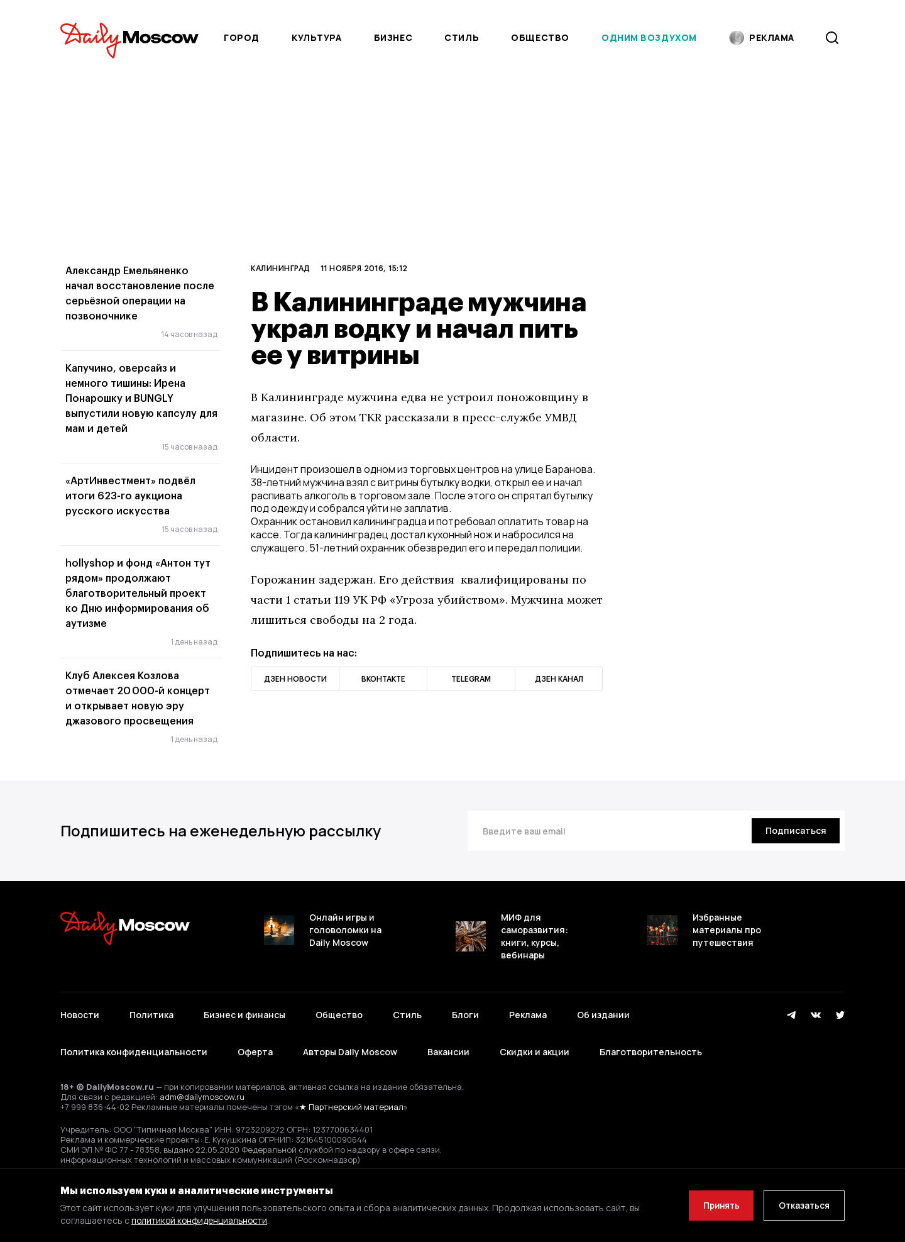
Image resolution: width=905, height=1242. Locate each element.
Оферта (255, 1052)
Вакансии (448, 1052)
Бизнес (393, 37)
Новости (79, 1015)
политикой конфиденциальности (201, 1220)
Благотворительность (651, 1052)
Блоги (465, 1015)
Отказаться (802, 1205)
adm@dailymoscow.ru (202, 1096)
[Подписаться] (794, 831)
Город (242, 37)
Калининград (280, 267)
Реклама (528, 1015)
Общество (540, 37)
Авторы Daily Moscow (350, 1052)
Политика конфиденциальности (133, 1052)
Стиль (461, 37)
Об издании (603, 1015)
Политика (151, 1015)
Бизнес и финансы (244, 1015)
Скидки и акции (534, 1052)
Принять (715, 1205)
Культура (316, 37)
